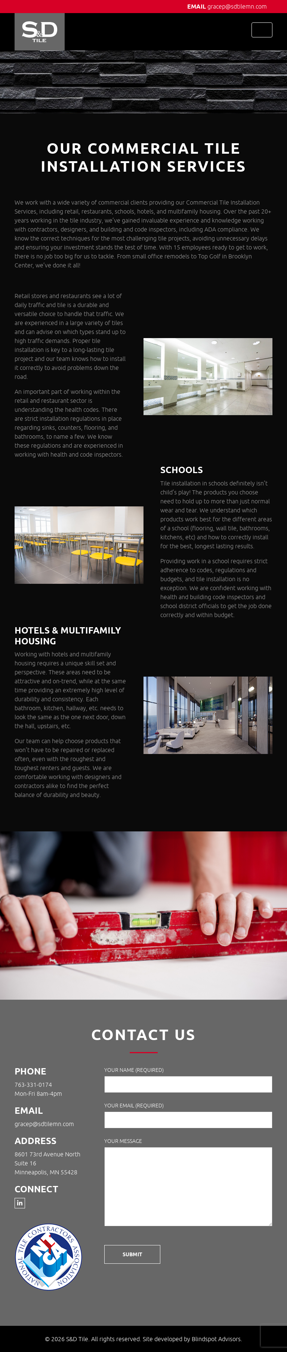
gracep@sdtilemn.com (237, 6)
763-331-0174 (33, 1084)
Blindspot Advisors (216, 1339)
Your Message (188, 1183)
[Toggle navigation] (261, 29)
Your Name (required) (188, 1080)
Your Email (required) (188, 1115)
